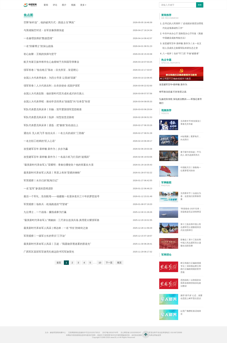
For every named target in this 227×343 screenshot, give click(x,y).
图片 (64, 5)
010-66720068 (176, 332)
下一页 (109, 262)
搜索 (200, 5)
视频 (73, 5)
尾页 (119, 262)
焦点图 (28, 15)
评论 (55, 5)
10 (100, 262)
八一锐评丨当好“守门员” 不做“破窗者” (181, 53)
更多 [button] (83, 5)
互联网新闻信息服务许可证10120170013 (84, 332)
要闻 (46, 5)
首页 (59, 262)
